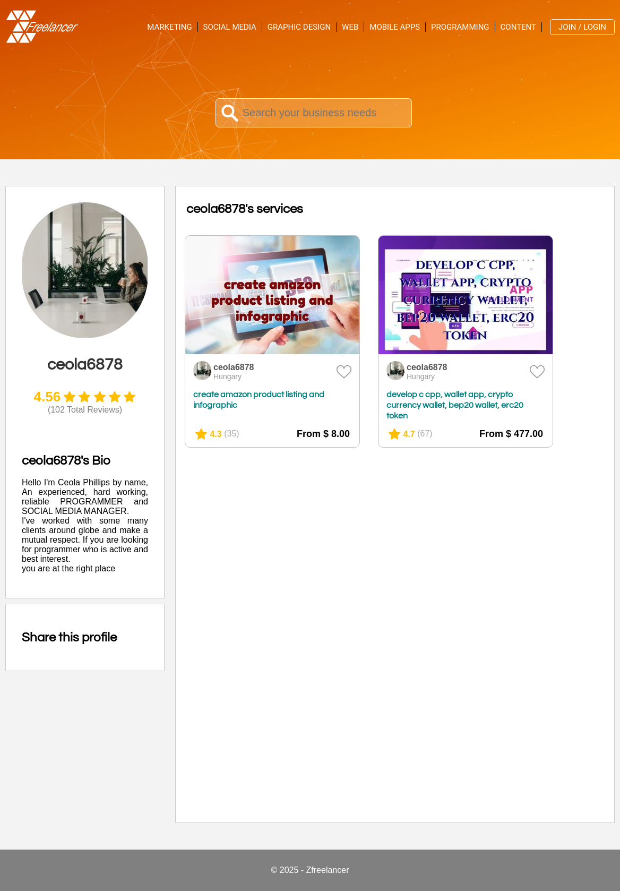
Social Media (229, 27)
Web (350, 27)
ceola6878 (233, 367)
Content (519, 27)
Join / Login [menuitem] (582, 27)
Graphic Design (299, 27)
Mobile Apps (394, 27)
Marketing (169, 27)
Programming (460, 27)
